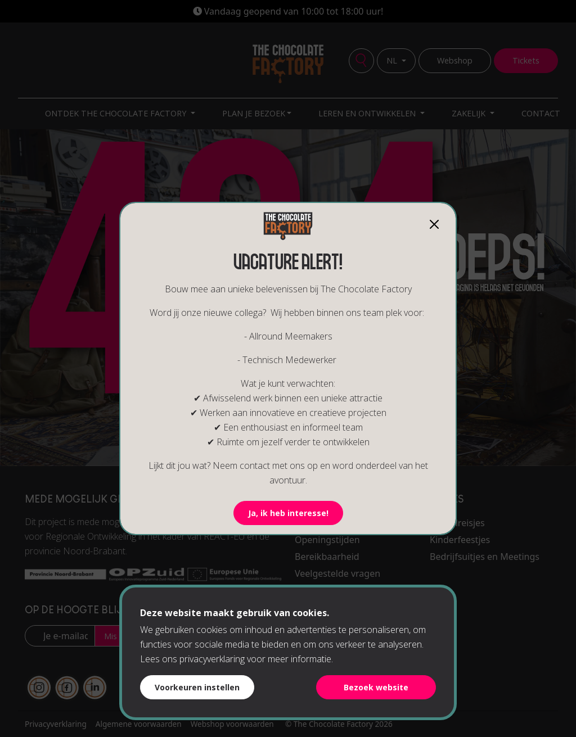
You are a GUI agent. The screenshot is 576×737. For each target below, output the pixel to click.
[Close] (434, 224)
